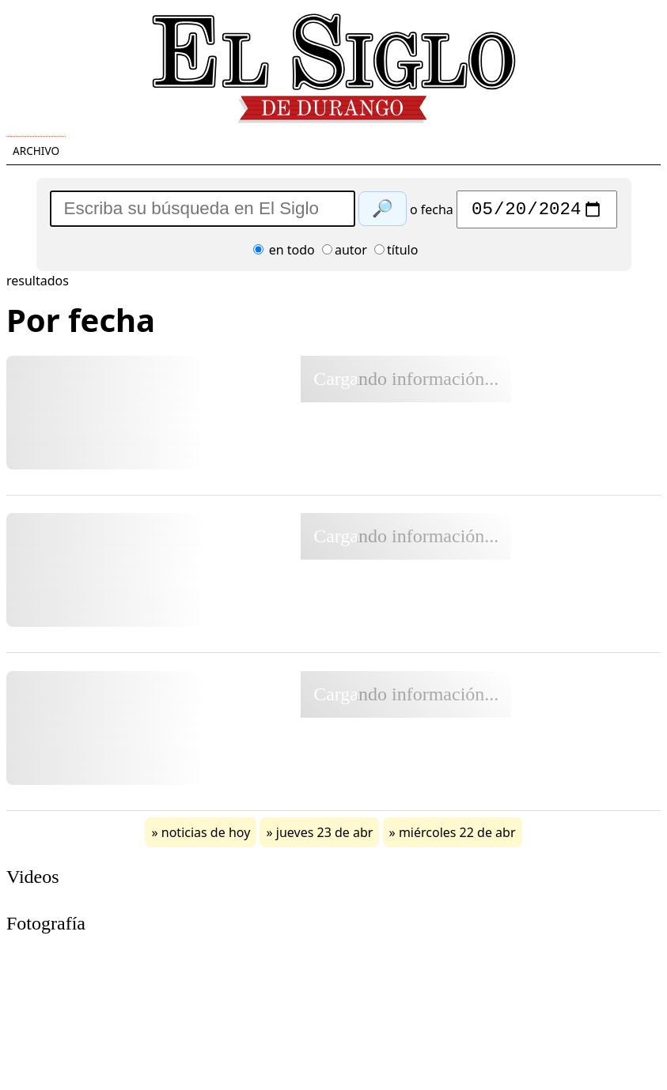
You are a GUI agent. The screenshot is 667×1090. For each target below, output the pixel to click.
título (396, 253)
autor (344, 253)
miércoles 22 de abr (457, 836)
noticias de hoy (206, 836)
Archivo (36, 150)
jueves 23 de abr (324, 836)
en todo (284, 253)
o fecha (431, 213)
